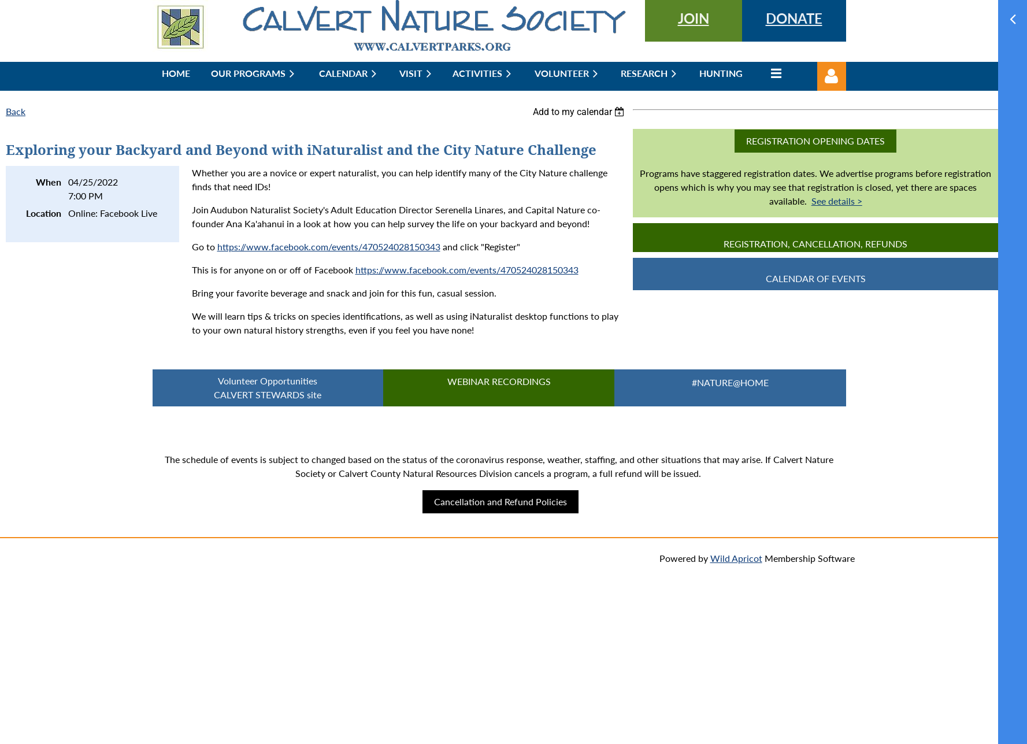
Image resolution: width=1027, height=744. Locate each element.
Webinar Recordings (499, 381)
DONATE (794, 18)
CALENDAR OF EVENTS (816, 278)
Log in (831, 76)
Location (43, 213)
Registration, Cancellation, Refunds (815, 243)
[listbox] (580, 112)
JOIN (693, 18)
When (48, 181)
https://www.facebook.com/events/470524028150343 (328, 246)
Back (15, 111)
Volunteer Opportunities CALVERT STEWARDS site (267, 387)
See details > (836, 200)
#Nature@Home (730, 382)
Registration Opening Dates (815, 140)
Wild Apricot (736, 558)
